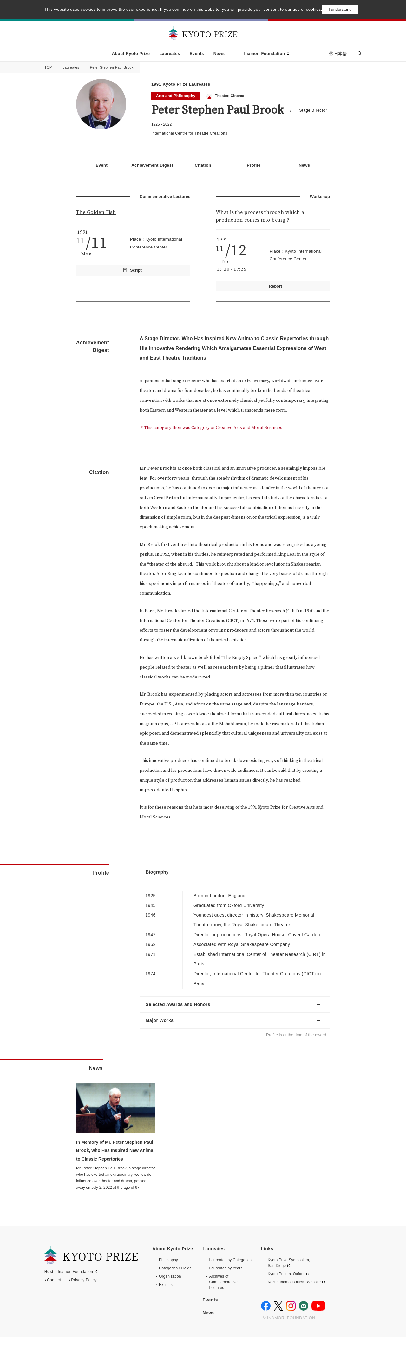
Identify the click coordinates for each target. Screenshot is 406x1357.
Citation (203, 165)
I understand (340, 9)
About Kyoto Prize (131, 53)
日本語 (340, 53)
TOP (48, 67)
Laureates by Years (225, 1288)
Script (136, 270)
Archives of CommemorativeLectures (223, 1302)
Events (197, 53)
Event (102, 165)
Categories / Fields (175, 1288)
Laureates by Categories (230, 1279)
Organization (170, 1296)
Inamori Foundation (264, 53)
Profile (253, 165)
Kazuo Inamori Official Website (294, 1302)
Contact (54, 1301)
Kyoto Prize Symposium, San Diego (289, 1282)
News (219, 53)
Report (275, 285)
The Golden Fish (96, 212)
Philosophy (168, 1279)
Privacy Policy (84, 1301)
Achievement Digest (152, 165)
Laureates (169, 53)
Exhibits (166, 1304)
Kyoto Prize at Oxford (286, 1293)
